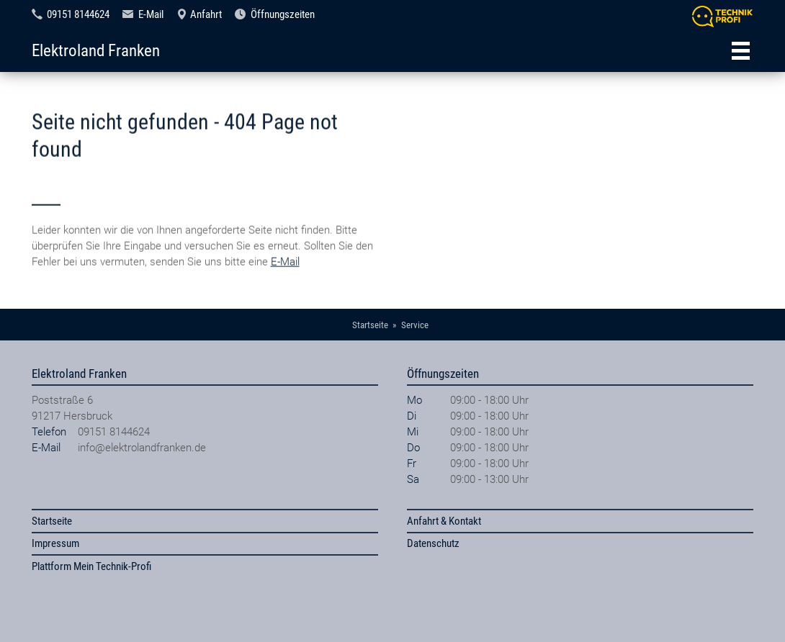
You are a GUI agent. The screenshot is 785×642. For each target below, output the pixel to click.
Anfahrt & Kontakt (444, 521)
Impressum (55, 543)
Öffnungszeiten (283, 14)
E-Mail (150, 14)
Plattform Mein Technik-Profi (91, 566)
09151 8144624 (78, 14)
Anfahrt (206, 14)
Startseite (52, 521)
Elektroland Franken (96, 50)
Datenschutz (433, 543)
